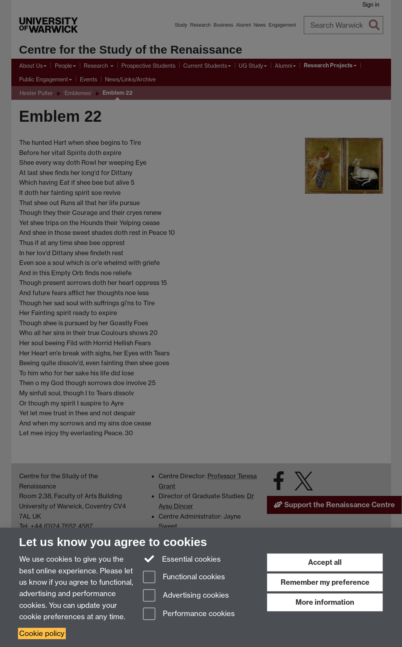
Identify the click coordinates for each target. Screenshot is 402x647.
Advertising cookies (186, 596)
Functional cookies (184, 577)
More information (325, 602)
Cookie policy (42, 633)
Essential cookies (182, 558)
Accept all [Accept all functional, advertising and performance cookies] (325, 562)
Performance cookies (189, 614)
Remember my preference (325, 582)
